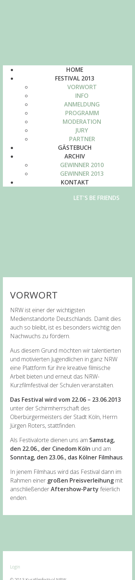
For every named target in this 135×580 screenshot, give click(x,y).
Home (74, 70)
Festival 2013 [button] (74, 78)
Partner (82, 139)
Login (15, 567)
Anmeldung (82, 104)
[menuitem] (82, 87)
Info (82, 96)
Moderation (82, 122)
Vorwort (82, 87)
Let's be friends (96, 198)
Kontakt (75, 182)
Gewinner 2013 (82, 174)
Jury (82, 130)
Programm (82, 113)
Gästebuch (75, 148)
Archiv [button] (74, 156)
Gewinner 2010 (82, 165)
